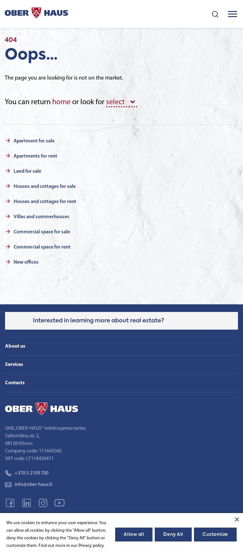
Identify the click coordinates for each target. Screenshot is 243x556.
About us (15, 346)
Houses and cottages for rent (45, 201)
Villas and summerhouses (41, 216)
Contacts (15, 383)
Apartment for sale (34, 141)
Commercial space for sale (42, 232)
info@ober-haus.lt (28, 484)
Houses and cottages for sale (45, 186)
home (61, 102)
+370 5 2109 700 (26, 473)
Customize (215, 534)
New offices (26, 262)
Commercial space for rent (42, 247)
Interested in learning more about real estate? (98, 321)
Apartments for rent (35, 156)
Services (14, 364)
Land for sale (27, 171)
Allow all (134, 534)
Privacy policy (90, 545)
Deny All (173, 534)
